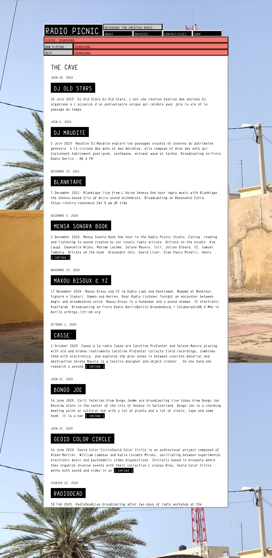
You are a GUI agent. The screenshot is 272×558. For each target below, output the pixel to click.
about (109, 34)
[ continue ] (61, 257)
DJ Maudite (70, 133)
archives (141, 34)
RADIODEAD (68, 494)
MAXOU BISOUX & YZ (81, 281)
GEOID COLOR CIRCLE (82, 439)
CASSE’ (63, 335)
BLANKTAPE (68, 182)
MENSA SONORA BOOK (81, 226)
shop (197, 34)
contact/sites (175, 34)
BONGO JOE (68, 390)
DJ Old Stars (73, 89)
